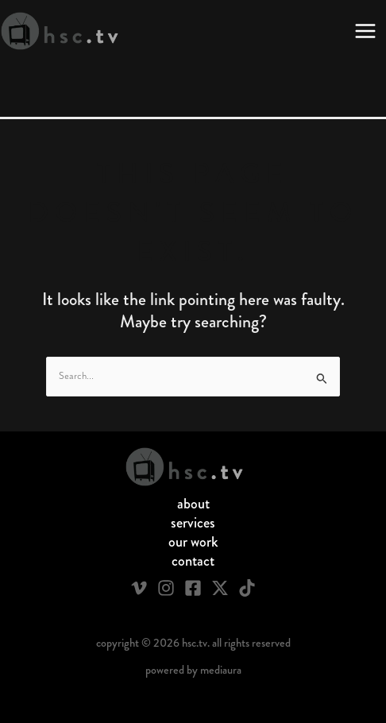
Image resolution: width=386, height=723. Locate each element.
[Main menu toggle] (365, 31)
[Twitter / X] (220, 588)
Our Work (193, 541)
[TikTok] (247, 588)
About (193, 503)
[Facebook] (193, 588)
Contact (193, 560)
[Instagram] (166, 588)
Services (193, 522)
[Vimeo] (139, 588)
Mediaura (220, 670)
